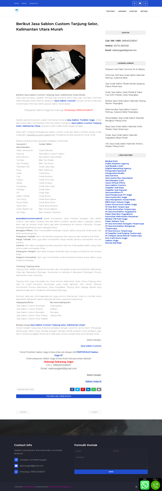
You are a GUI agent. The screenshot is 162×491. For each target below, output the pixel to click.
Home (16, 3)
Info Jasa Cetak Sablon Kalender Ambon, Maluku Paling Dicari (124, 145)
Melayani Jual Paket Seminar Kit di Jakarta (125, 69)
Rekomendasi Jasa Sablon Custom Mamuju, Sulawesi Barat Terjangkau (121, 110)
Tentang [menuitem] (110, 11)
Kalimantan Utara (26, 389)
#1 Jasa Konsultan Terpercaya (60, 486)
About (24, 3)
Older (94, 412)
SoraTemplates (28, 486)
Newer (23, 412)
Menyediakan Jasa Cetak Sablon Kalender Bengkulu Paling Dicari (124, 119)
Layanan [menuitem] (122, 11)
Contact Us (33, 3)
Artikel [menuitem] (144, 11)
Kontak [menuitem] (133, 11)
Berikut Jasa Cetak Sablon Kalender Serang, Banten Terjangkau (125, 102)
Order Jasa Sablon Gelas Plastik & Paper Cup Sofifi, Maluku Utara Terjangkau (123, 93)
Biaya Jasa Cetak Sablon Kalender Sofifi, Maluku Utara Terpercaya (123, 127)
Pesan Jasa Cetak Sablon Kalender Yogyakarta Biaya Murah (121, 136)
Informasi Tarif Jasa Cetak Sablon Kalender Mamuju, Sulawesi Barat (125, 76)
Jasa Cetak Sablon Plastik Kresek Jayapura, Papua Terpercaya (125, 85)
